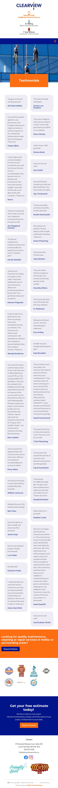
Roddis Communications (35, 785)
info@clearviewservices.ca (29, 17)
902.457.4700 (29, 15)
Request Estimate (10, 649)
